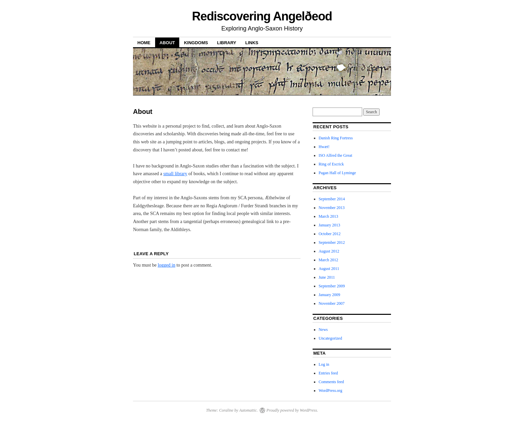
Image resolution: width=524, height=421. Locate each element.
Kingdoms (196, 42)
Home (143, 42)
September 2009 (332, 286)
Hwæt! (324, 146)
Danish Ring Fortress (336, 138)
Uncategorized (330, 338)
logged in (167, 265)
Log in (324, 364)
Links (251, 42)
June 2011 (327, 277)
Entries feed (328, 373)
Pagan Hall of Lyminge (337, 172)
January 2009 (329, 294)
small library (175, 173)
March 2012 (328, 260)
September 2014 (332, 199)
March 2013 (328, 216)
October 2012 (330, 233)
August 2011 (329, 268)
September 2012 (332, 242)
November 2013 (332, 207)
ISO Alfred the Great (335, 155)
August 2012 (329, 251)
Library (226, 42)
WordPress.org (330, 390)
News (323, 329)
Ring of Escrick (331, 164)
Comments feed (331, 381)
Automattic (248, 410)
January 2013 (329, 225)
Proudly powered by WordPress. (292, 410)
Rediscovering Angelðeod (262, 16)
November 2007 (332, 303)
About (167, 42)
